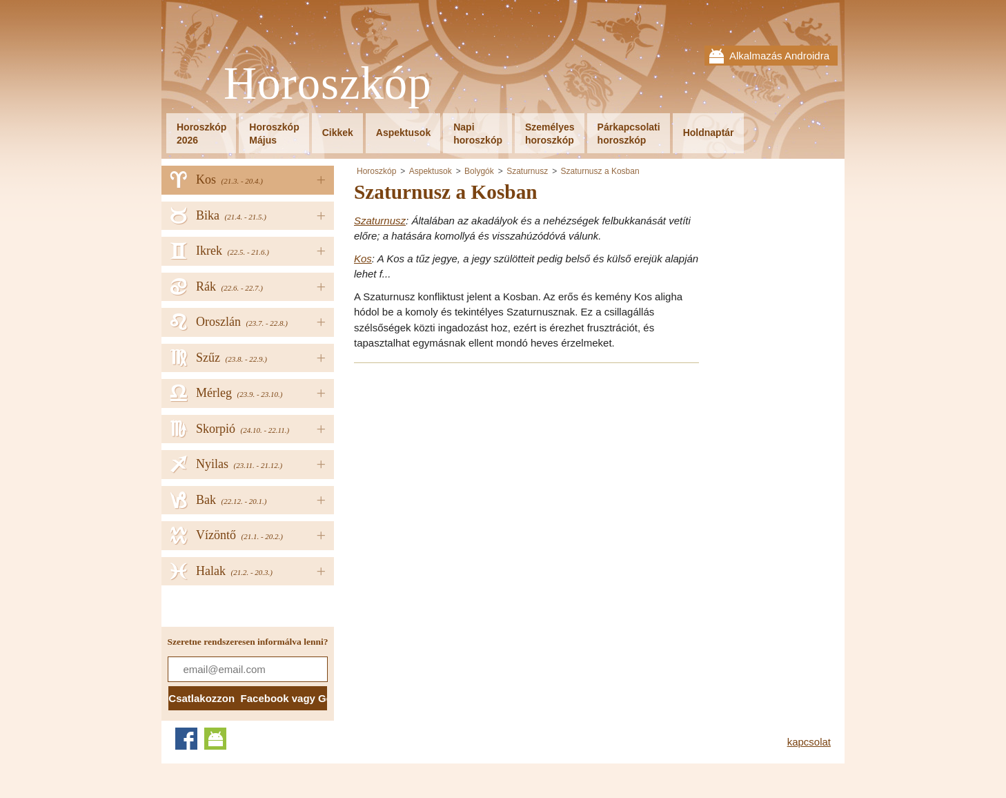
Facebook (186, 739)
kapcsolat (809, 742)
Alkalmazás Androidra (779, 55)
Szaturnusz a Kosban (600, 171)
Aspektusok (403, 132)
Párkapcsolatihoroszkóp (629, 133)
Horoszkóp (328, 84)
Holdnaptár (708, 132)
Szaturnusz (527, 171)
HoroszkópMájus (274, 133)
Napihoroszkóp (477, 133)
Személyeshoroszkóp (550, 133)
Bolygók (479, 171)
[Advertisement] (470, 471)
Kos (363, 258)
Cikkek (337, 132)
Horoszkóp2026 (201, 133)
